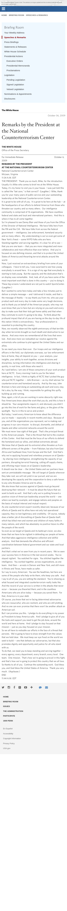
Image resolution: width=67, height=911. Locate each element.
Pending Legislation (16, 80)
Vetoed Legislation (15, 89)
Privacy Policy (9, 743)
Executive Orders (15, 61)
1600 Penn (8, 721)
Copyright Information (12, 738)
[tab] (3, 9)
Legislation (9, 75)
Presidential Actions (13, 56)
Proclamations (13, 70)
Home (4, 15)
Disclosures (9, 98)
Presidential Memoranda (18, 65)
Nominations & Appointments (18, 94)
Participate (9, 716)
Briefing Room (16, 15)
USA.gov (6, 748)
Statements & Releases (15, 47)
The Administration (13, 711)
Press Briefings (11, 42)
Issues (6, 706)
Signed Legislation (15, 84)
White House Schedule (15, 51)
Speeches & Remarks (37, 15)
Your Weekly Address (14, 32)
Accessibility (8, 734)
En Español (8, 729)
